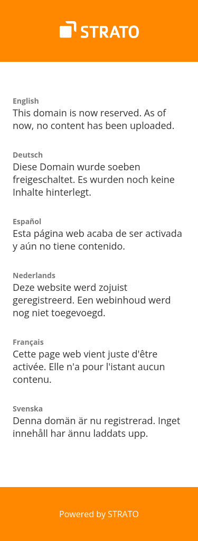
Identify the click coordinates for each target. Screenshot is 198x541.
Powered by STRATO (99, 514)
